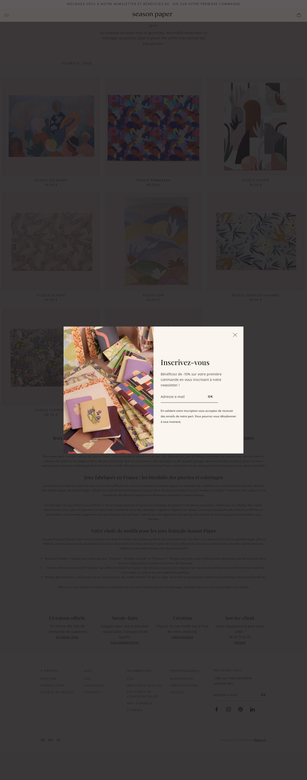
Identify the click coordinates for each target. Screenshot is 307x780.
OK (210, 396)
